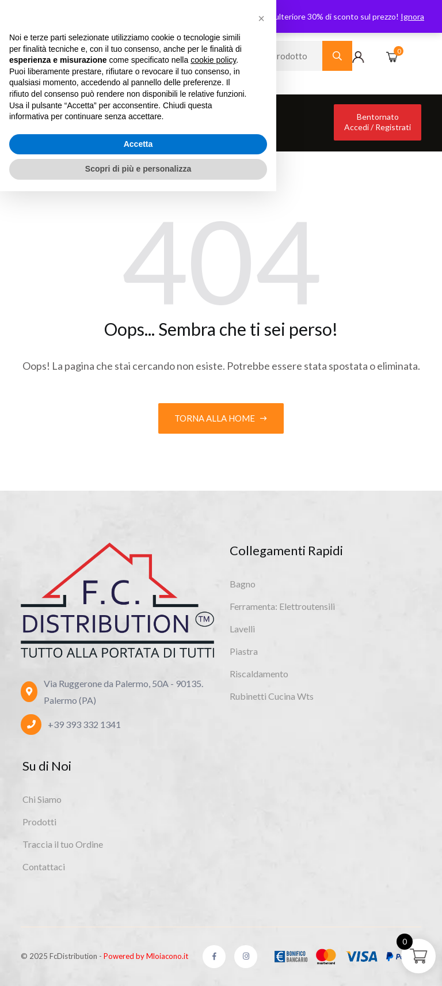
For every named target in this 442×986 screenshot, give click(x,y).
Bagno (243, 583)
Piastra (244, 651)
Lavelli (242, 628)
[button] (261, 813)
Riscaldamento (259, 673)
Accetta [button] (138, 938)
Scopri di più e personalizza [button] (138, 963)
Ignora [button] (412, 16)
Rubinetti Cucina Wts (272, 696)
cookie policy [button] (213, 854)
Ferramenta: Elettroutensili (282, 606)
